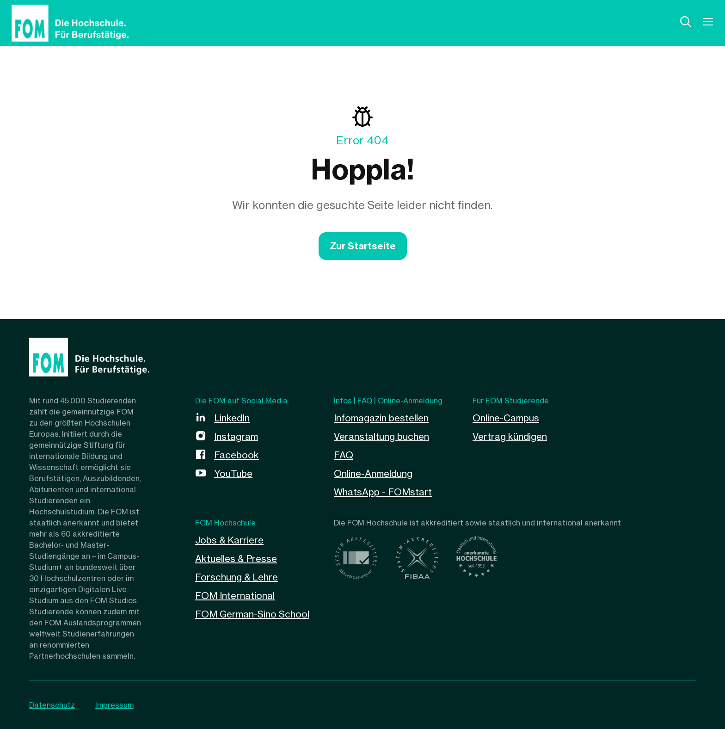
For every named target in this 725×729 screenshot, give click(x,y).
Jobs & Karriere (229, 540)
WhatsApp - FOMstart (383, 492)
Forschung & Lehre (236, 577)
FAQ (343, 455)
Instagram (236, 436)
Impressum (114, 705)
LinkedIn (232, 418)
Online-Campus (506, 418)
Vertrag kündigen (510, 436)
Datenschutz (52, 705)
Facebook (236, 455)
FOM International (235, 595)
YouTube (233, 473)
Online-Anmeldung (373, 473)
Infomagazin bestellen (381, 418)
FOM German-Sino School (252, 614)
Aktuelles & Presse (236, 558)
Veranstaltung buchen (381, 436)
